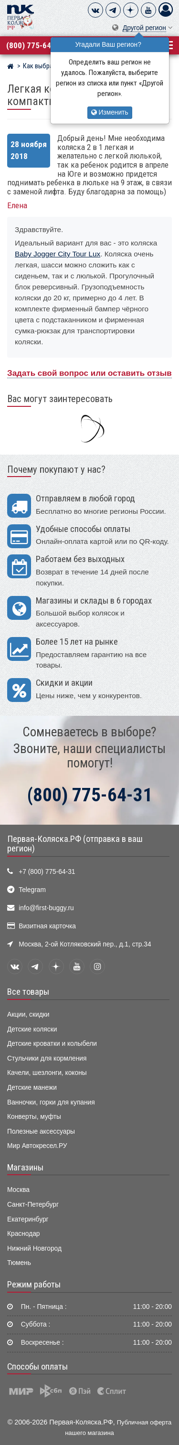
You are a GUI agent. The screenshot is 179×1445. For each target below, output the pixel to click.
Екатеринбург (28, 1219)
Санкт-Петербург (33, 1204)
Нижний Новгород (34, 1248)
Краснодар (23, 1233)
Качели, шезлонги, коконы (47, 1072)
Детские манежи (32, 1087)
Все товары (28, 992)
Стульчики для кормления (46, 1058)
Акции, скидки (28, 1014)
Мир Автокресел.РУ (37, 1145)
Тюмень (19, 1262)
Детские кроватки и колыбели (52, 1043)
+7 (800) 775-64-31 (47, 871)
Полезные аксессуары (41, 1131)
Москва (18, 1189)
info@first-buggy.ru (46, 908)
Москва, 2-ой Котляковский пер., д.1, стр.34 (85, 944)
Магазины (25, 1167)
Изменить (109, 112)
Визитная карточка (47, 926)
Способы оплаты (37, 1366)
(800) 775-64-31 (34, 45)
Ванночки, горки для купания (51, 1102)
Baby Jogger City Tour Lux (57, 254)
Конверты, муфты (34, 1116)
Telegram (32, 889)
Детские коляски (32, 1029)
